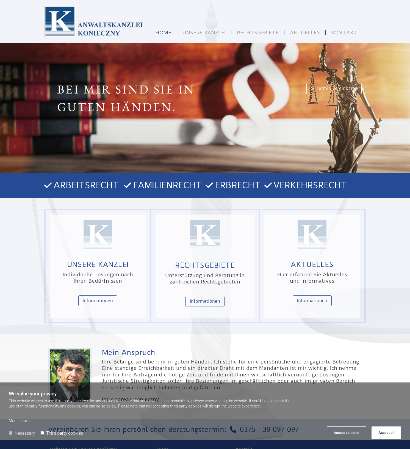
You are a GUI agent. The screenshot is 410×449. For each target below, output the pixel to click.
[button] (334, 88)
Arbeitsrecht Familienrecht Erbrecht (159, 185)
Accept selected (346, 433)
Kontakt (344, 32)
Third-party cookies (61, 433)
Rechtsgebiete (258, 32)
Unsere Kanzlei (204, 32)
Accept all (386, 433)
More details (19, 420)
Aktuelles (305, 32)
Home (163, 32)
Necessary (22, 433)
